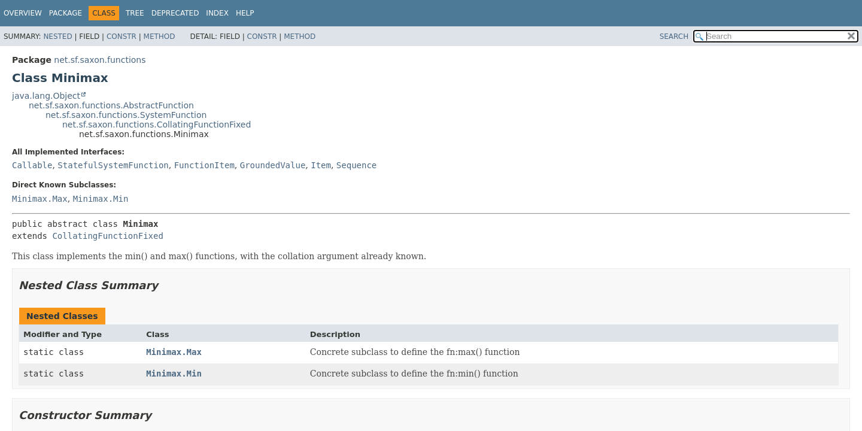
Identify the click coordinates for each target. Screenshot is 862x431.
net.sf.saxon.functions (99, 60)
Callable (32, 165)
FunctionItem (204, 165)
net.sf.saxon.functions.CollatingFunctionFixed (156, 124)
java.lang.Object (46, 96)
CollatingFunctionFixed (107, 236)
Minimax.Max (40, 199)
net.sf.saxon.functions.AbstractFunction (111, 105)
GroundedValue (273, 165)
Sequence (356, 165)
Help (245, 13)
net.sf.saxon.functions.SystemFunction (126, 115)
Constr (121, 36)
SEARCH (674, 36)
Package (65, 13)
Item (321, 165)
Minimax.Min (101, 199)
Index (217, 13)
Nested (57, 36)
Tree (135, 13)
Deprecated (175, 13)
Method (159, 36)
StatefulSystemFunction (112, 165)
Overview (23, 13)
